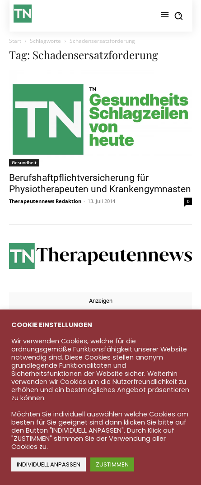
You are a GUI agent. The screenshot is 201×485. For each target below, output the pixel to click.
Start (15, 41)
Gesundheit (24, 162)
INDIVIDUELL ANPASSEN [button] (48, 464)
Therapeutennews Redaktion (45, 201)
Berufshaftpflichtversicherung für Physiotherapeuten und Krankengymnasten (100, 183)
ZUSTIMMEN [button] (112, 464)
